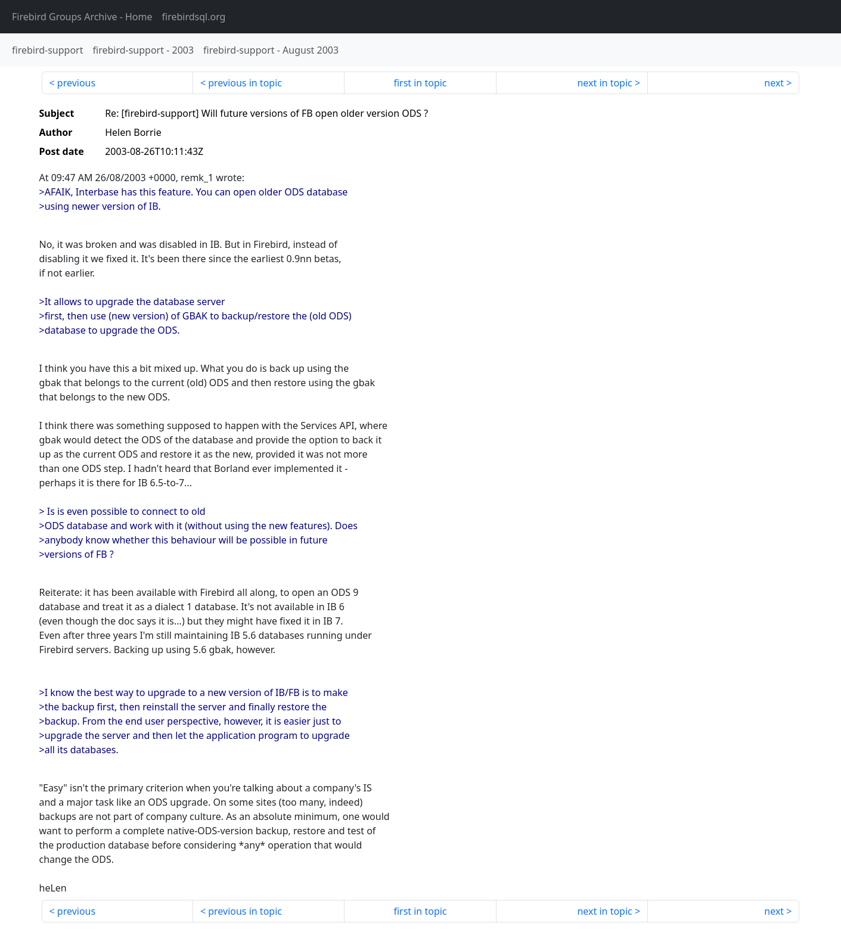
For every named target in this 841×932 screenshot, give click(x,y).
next (774, 82)
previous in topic (245, 82)
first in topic (419, 82)
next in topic (604, 82)
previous (76, 82)
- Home (82, 16)
